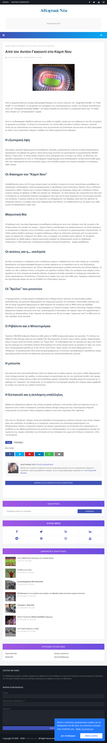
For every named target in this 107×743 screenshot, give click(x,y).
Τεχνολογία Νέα (11, 653)
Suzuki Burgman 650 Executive (30, 581)
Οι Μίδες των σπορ (24, 570)
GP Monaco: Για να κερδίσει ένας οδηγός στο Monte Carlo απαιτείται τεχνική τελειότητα (51, 593)
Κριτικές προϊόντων (61, 653)
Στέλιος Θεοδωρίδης (15, 57)
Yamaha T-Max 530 (25, 605)
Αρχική (6, 2)
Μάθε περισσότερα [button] (84, 729)
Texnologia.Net (90, 470)
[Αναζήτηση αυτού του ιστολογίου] (41, 511)
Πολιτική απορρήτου (20, 2)
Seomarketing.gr (61, 657)
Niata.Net (9, 657)
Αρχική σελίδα (10, 46)
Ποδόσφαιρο (21, 46)
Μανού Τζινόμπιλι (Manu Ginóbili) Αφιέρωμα (35, 617)
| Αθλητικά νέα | (31, 738)
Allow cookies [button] (91, 736)
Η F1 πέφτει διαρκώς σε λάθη (28, 628)
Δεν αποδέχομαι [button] (68, 736)
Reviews (23, 473)
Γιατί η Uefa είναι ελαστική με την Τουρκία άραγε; (35, 558)
